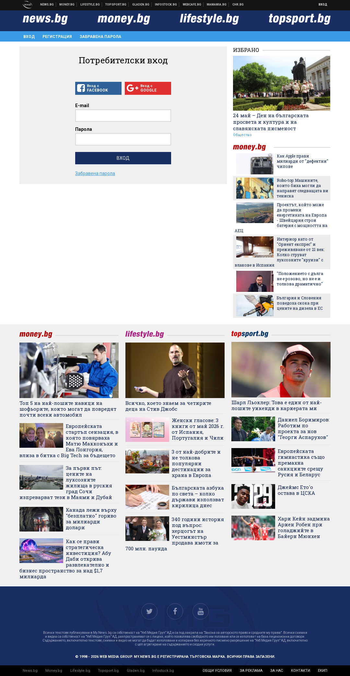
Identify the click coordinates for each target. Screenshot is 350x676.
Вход (323, 4)
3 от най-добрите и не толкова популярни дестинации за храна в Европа (196, 463)
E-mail (82, 105)
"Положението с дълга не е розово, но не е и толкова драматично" (300, 278)
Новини (47, 4)
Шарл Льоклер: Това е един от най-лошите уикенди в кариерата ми (276, 405)
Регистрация (57, 36)
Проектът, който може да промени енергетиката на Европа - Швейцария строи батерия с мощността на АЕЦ (281, 217)
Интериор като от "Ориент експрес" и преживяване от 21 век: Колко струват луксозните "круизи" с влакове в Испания (279, 252)
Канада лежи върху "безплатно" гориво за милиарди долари (91, 518)
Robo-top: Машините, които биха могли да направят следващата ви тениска (302, 188)
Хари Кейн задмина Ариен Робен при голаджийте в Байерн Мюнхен (304, 527)
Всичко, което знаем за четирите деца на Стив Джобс (168, 406)
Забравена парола (100, 36)
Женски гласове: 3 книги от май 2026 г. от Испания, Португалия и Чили (198, 429)
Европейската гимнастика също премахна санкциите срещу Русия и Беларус (301, 462)
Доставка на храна (141, 4)
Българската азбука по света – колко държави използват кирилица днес (198, 496)
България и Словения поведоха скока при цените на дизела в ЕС (300, 303)
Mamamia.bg (217, 4)
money (253, 147)
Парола (83, 129)
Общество (242, 135)
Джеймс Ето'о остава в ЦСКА (296, 490)
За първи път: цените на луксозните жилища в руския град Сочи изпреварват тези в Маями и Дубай (65, 482)
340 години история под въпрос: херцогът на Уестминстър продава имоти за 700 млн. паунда (174, 533)
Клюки (90, 4)
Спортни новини (116, 4)
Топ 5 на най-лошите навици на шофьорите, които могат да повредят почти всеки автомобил (67, 409)
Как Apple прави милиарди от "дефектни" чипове (302, 161)
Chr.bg (238, 4)
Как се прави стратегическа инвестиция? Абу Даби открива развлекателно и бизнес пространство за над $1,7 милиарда (65, 558)
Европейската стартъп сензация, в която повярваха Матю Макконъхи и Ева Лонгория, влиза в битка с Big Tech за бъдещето (68, 440)
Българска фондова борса (166, 4)
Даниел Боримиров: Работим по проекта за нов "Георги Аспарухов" (304, 428)
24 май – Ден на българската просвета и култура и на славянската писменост (271, 121)
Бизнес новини (67, 4)
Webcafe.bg (192, 4)
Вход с (98, 88)
